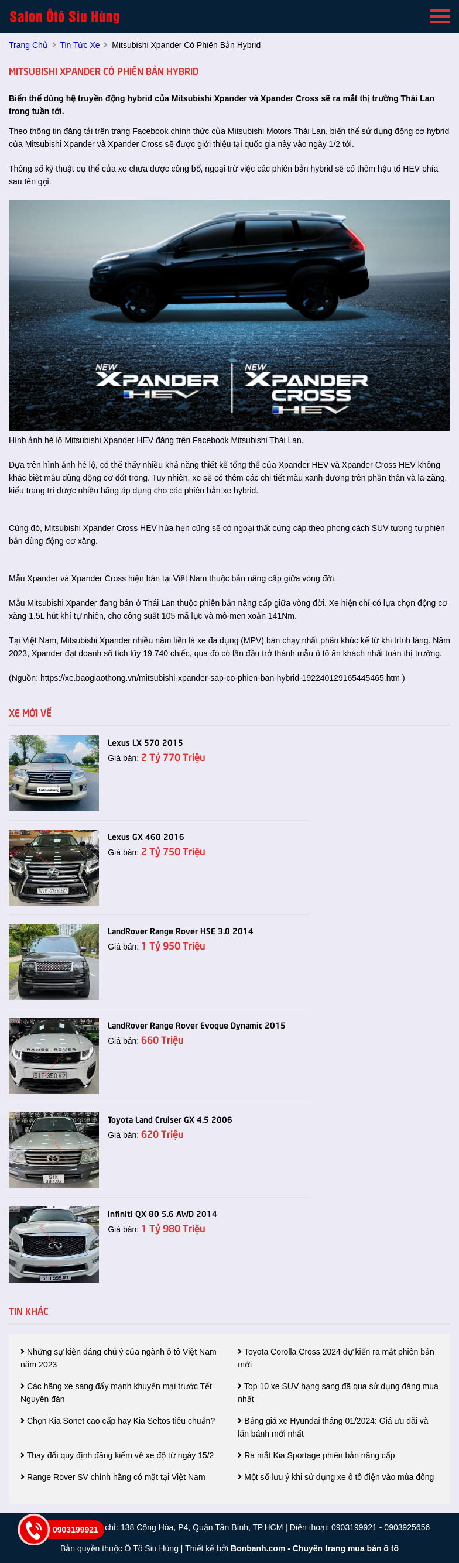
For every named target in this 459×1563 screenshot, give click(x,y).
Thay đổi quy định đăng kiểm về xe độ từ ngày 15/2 (117, 1455)
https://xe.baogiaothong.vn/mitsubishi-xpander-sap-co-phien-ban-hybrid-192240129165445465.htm (220, 678)
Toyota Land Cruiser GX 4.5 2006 (170, 1119)
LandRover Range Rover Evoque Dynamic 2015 (197, 1024)
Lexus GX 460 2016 (146, 836)
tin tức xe (80, 45)
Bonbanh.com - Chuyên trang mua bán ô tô (315, 1548)
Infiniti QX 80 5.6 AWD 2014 (162, 1213)
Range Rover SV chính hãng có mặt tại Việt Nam (112, 1477)
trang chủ (28, 45)
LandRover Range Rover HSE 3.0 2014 (181, 930)
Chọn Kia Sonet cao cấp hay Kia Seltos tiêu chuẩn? (117, 1420)
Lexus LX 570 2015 (145, 742)
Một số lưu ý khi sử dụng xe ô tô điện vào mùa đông (336, 1477)
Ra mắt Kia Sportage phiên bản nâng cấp (316, 1455)
